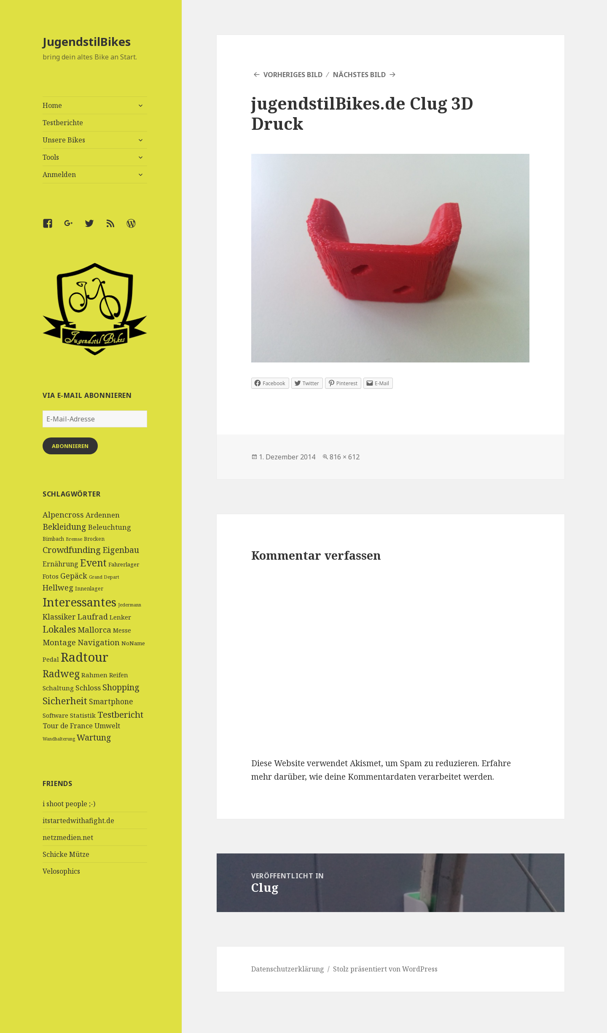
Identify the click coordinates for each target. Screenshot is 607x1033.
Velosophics (61, 871)
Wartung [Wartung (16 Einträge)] (94, 737)
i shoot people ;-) (69, 803)
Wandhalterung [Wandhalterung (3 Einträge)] (59, 739)
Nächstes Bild (359, 74)
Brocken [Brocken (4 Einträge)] (94, 538)
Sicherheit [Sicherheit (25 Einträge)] (65, 700)
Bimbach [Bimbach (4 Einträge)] (53, 538)
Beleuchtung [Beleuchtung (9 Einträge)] (109, 527)
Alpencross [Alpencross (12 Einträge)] (63, 515)
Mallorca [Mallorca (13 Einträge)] (94, 629)
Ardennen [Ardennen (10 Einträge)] (103, 515)
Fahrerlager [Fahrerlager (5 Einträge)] (123, 564)
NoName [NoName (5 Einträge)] (133, 643)
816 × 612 (345, 456)
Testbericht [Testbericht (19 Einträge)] (120, 714)
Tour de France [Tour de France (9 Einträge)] (68, 725)
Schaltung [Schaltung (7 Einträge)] (58, 688)
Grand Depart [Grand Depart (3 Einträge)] (104, 577)
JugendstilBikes (87, 41)
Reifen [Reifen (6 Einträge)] (118, 675)
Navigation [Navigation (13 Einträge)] (99, 642)
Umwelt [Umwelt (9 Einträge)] (107, 725)
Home (52, 105)
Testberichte (63, 122)
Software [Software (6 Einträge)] (55, 715)
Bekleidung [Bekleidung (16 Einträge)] (64, 526)
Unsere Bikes (64, 140)
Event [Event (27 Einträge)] (93, 562)
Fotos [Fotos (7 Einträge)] (51, 576)
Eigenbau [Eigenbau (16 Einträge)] (120, 549)
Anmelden (59, 174)
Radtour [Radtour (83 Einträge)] (84, 657)
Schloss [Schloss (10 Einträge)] (88, 687)
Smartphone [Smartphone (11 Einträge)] (111, 701)
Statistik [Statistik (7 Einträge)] (83, 715)
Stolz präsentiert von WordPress (385, 969)
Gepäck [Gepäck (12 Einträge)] (73, 576)
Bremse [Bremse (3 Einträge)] (74, 539)
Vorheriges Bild (292, 74)
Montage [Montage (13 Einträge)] (59, 642)
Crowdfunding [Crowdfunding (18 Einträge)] (72, 549)
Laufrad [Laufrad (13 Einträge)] (93, 616)
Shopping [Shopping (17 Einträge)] (121, 687)
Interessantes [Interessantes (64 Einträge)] (79, 602)
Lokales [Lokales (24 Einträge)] (59, 629)
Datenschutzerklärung (287, 969)
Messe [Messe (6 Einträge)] (122, 630)
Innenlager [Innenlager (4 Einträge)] (89, 588)
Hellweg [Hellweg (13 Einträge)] (58, 587)
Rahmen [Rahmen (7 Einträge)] (94, 675)
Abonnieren (70, 446)
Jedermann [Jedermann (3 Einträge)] (129, 605)
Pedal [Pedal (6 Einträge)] (51, 659)
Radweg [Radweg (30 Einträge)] (61, 673)
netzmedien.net (68, 837)
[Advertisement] (95, 970)
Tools (51, 157)
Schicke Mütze (66, 854)
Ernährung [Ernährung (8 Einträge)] (60, 564)
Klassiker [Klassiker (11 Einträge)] (59, 617)
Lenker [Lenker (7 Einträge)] (120, 617)
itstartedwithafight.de (78, 820)
